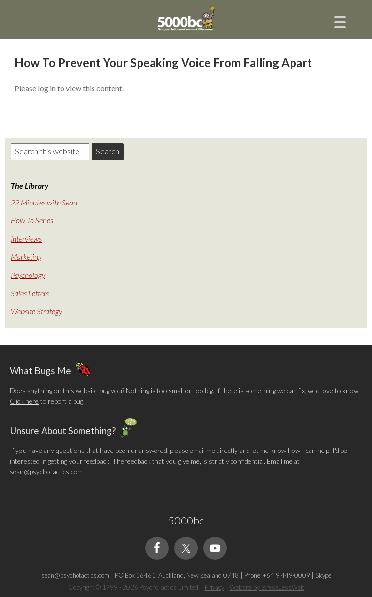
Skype (323, 575)
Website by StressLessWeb (267, 587)
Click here (24, 401)
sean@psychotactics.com (46, 471)
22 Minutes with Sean (44, 202)
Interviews (26, 238)
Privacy (214, 587)
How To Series (32, 220)
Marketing (26, 256)
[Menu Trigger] (340, 21)
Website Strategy (36, 311)
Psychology (28, 274)
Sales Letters (30, 293)
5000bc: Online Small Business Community (186, 26)
